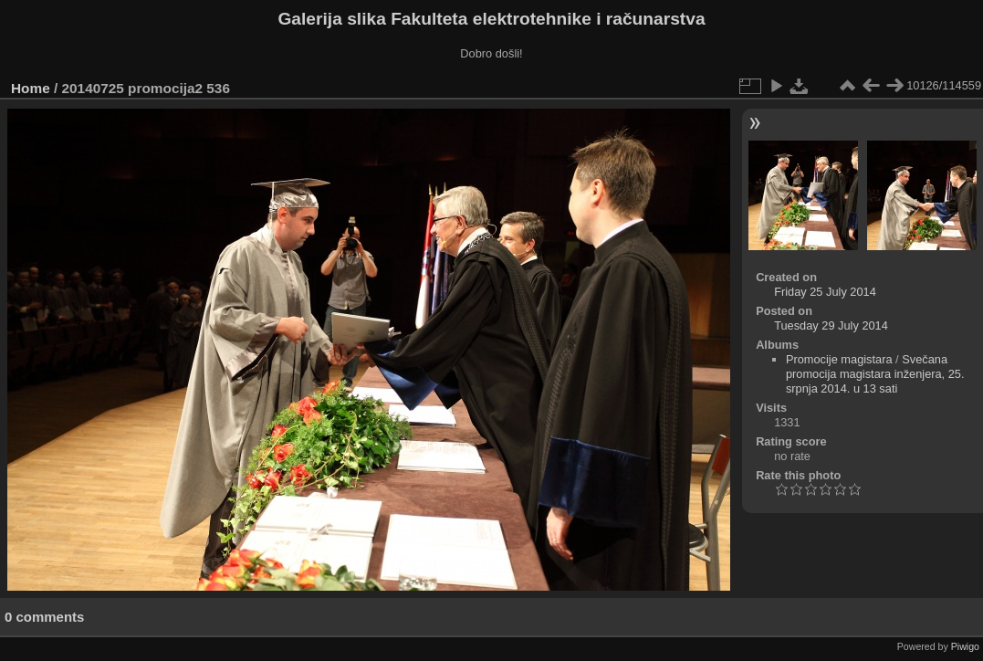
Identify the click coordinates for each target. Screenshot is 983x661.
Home (30, 88)
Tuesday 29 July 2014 (831, 325)
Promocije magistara (839, 359)
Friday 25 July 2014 (825, 292)
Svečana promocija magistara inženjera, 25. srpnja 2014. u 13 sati (875, 373)
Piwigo (965, 646)
